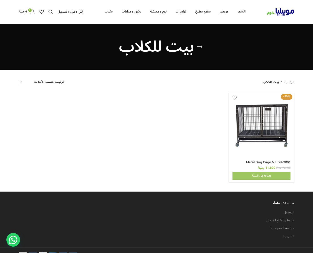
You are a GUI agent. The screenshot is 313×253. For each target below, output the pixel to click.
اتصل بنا (288, 227)
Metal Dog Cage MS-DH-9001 (268, 162)
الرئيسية (289, 82)
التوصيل (289, 203)
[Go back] (199, 46)
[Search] (50, 11)
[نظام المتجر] (41, 82)
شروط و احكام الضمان (280, 211)
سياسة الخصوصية (282, 219)
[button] (13, 240)
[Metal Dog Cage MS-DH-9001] (261, 124)
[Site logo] (280, 11)
